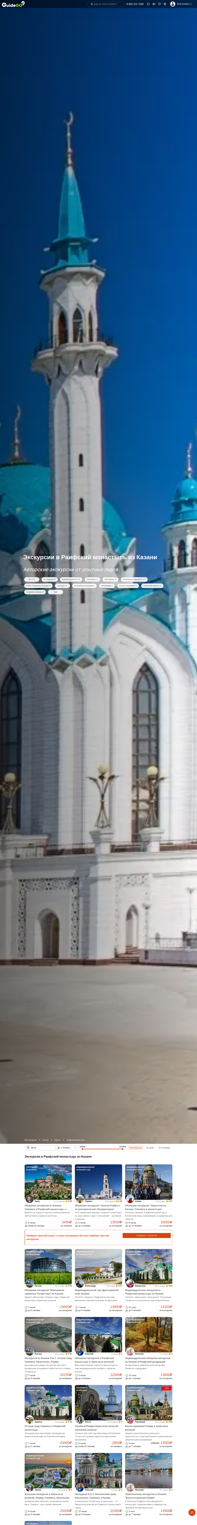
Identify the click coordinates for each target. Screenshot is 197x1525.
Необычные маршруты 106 (134, 579)
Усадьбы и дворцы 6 (35, 592)
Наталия (139, 1354)
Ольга (88, 1422)
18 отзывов (62, 1490)
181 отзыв (110, 1286)
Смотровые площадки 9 (84, 586)
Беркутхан (140, 1286)
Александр (90, 1286)
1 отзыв (114, 1354)
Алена (138, 1201)
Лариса (88, 1201)
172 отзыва (160, 1201)
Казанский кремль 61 (152, 586)
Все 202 (32, 579)
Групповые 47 (92, 579)
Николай (89, 1354)
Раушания (140, 1422)
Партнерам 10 (110, 579)
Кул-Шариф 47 (107, 586)
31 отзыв (164, 1354)
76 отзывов (110, 1201)
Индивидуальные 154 (71, 579)
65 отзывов (112, 1422)
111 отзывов (59, 1201)
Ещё (55, 592)
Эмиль (38, 1490)
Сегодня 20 (62, 586)
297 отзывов (159, 1286)
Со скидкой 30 (50, 579)
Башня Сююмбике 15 (128, 586)
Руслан (38, 1286)
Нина (37, 1201)
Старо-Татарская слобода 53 (38, 586)
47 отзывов (160, 1422)
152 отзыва (59, 1286)
